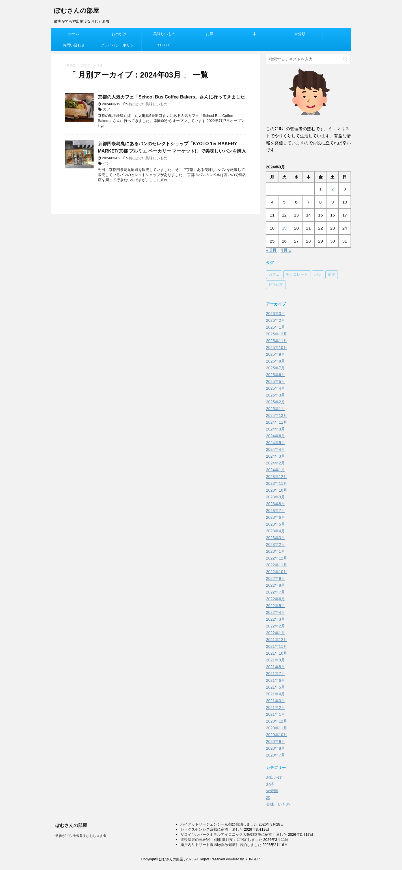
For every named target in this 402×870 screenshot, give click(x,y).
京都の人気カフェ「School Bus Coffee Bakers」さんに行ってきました (171, 97)
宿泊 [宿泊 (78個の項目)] (331, 275)
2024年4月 (275, 449)
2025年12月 (276, 334)
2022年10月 (276, 571)
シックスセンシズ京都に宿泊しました (211, 829)
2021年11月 (276, 646)
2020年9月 (275, 741)
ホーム (73, 34)
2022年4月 (275, 612)
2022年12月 (276, 558)
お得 (209, 34)
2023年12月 (276, 476)
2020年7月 (275, 755)
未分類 (299, 34)
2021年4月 (275, 694)
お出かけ (119, 34)
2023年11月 (276, 483)
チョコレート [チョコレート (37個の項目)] (297, 275)
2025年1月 (275, 408)
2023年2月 (275, 544)
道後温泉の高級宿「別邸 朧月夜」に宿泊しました (221, 839)
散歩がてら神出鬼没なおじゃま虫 (80, 836)
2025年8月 (275, 361)
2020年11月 (276, 728)
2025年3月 (275, 395)
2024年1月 (275, 470)
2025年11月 (276, 340)
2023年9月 (275, 497)
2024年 (87, 65)
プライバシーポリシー (119, 45)
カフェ (108, 109)
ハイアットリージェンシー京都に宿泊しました (219, 824)
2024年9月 (275, 429)
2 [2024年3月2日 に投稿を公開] (332, 189)
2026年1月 (275, 327)
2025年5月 (275, 381)
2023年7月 (275, 510)
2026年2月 (275, 320)
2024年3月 (275, 456)
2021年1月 (275, 714)
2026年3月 (275, 313)
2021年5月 (275, 687)
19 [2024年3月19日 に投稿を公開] (284, 228)
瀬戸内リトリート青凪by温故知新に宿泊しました (220, 845)
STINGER (252, 859)
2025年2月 (275, 402)
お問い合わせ (74, 45)
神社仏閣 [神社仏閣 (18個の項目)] (276, 285)
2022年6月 (275, 599)
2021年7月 (275, 673)
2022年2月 (275, 626)
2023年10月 (276, 490)
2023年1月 (275, 551)
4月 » (286, 250)
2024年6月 (275, 436)
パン (106, 163)
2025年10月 (276, 347)
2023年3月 (275, 537)
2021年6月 (275, 680)
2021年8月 (275, 667)
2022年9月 (275, 578)
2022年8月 (275, 585)
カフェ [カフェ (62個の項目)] (274, 275)
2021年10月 (276, 653)
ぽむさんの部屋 (76, 11)
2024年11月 (276, 422)
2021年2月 (275, 707)
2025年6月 (275, 374)
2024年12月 (276, 415)
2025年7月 (275, 368)
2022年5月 (275, 605)
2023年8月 (275, 504)
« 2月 (271, 250)
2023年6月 (275, 517)
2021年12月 (276, 639)
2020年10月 (276, 734)
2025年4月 (275, 388)
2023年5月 (275, 524)
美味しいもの (164, 34)
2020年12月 (276, 721)
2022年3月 (275, 619)
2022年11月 (276, 565)
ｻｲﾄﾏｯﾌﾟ (164, 45)
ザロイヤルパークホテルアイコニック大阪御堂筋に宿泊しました (233, 834)
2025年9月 (275, 354)
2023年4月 (275, 531)
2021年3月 (275, 700)
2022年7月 (275, 592)
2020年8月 (275, 748)
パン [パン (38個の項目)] (318, 275)
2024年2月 (275, 463)
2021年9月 (275, 660)
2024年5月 (275, 442)
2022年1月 (275, 633)
